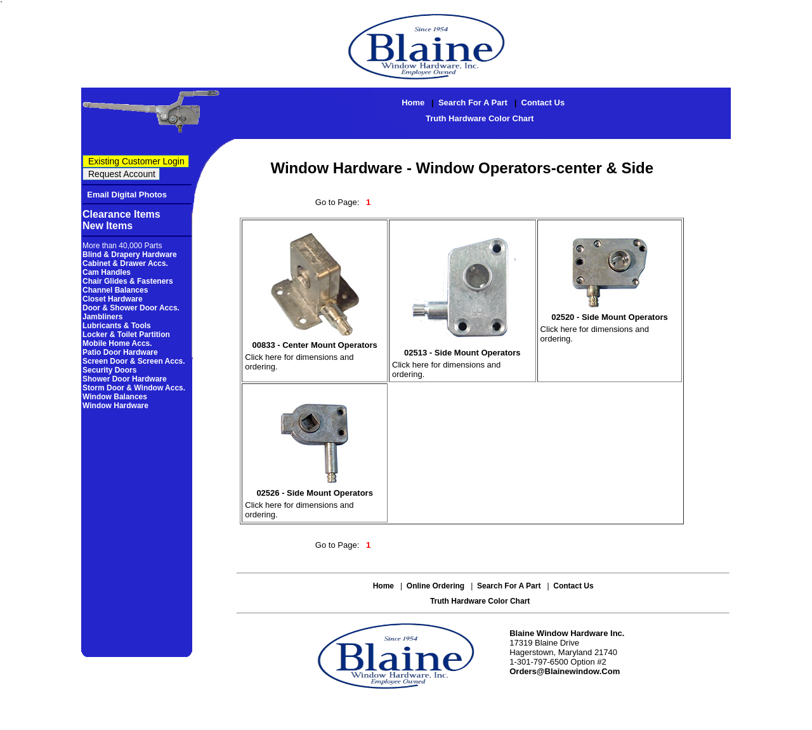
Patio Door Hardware (120, 352)
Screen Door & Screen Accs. (133, 361)
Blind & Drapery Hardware (129, 254)
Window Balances (114, 396)
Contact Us (543, 102)
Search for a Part (473, 102)
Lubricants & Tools (116, 325)
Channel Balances (115, 290)
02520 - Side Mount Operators (609, 317)
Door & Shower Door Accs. (131, 307)
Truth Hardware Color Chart (480, 118)
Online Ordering (435, 585)
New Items (107, 225)
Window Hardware (115, 405)
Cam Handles (106, 272)
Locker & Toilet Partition (126, 334)
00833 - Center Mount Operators (314, 345)
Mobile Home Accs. (117, 343)
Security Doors (109, 370)
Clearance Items (121, 214)
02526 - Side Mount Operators (314, 493)
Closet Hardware (112, 299)
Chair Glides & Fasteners (127, 281)
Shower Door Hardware (124, 379)
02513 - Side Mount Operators (462, 352)
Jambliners (102, 316)
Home (413, 102)
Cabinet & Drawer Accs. (125, 263)
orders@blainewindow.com (564, 671)
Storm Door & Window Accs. (133, 387)
